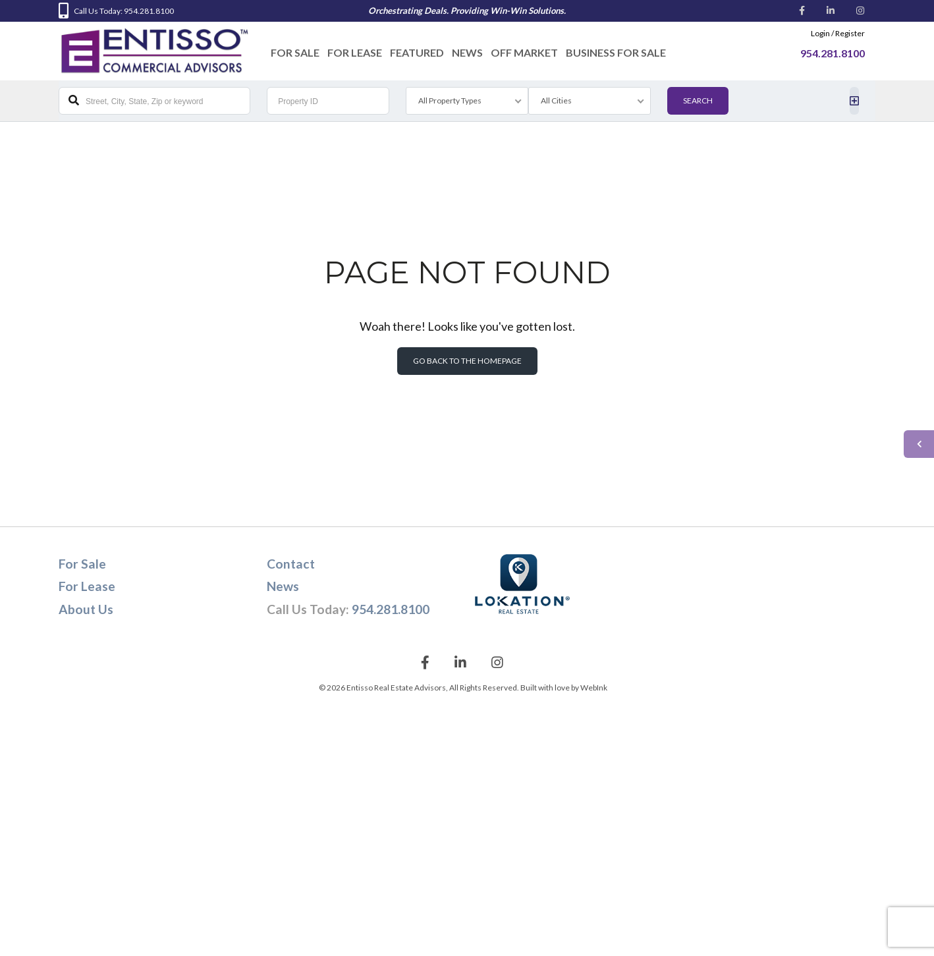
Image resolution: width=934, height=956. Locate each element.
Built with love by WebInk (563, 687)
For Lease (354, 52)
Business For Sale (616, 52)
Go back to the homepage (467, 361)
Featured (417, 52)
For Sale (295, 52)
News (467, 52)
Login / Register (838, 33)
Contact (291, 563)
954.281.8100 (390, 609)
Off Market (524, 52)
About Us (86, 609)
